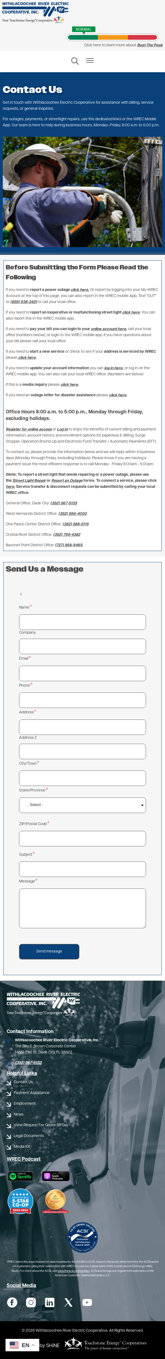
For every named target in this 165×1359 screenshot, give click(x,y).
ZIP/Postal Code (33, 824)
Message (27, 881)
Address (26, 712)
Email (23, 659)
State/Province (32, 790)
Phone (24, 686)
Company (27, 633)
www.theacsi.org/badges (73, 1271)
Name (24, 608)
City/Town (28, 764)
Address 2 (28, 738)
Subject (25, 855)
